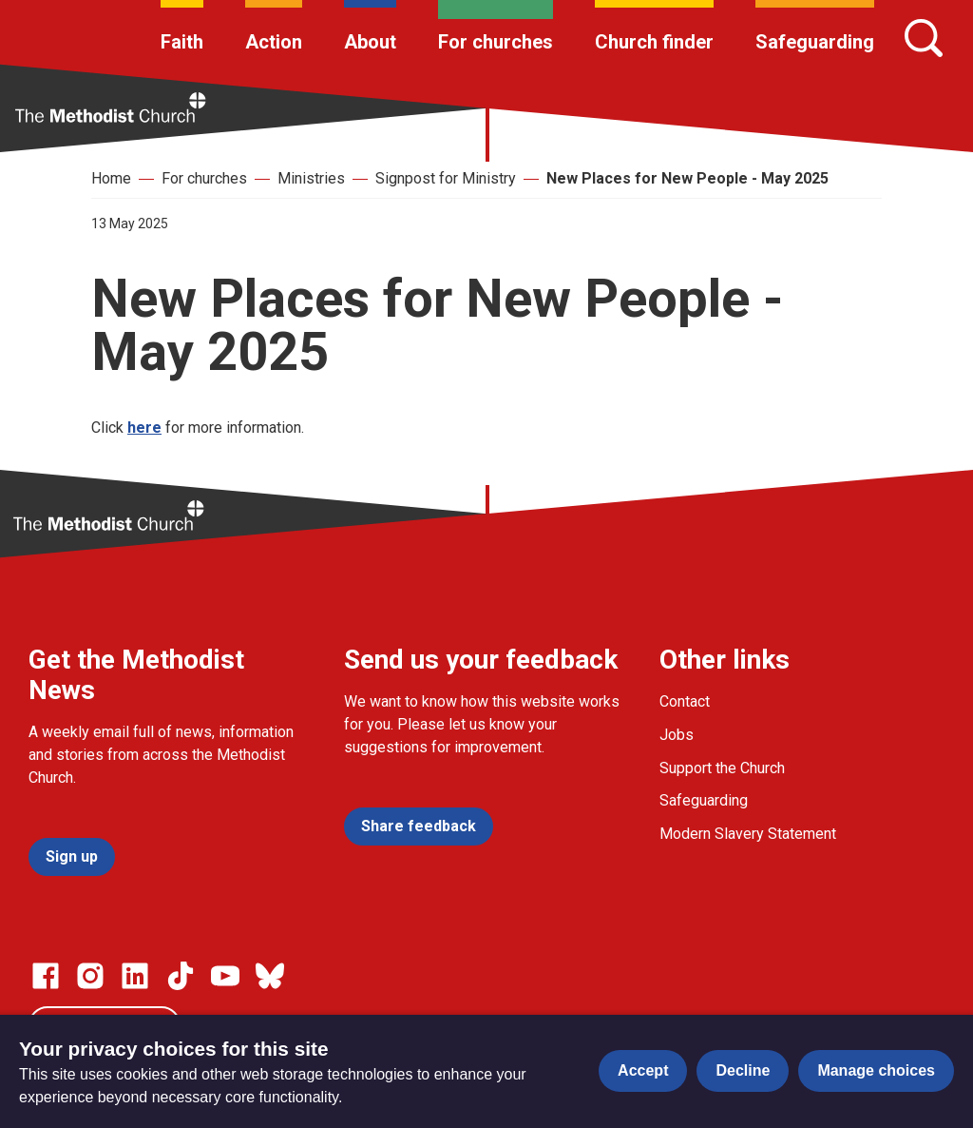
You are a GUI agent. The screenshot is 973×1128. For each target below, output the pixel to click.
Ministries (311, 178)
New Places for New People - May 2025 (687, 178)
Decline (742, 1070)
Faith (182, 41)
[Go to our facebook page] (46, 976)
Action (273, 41)
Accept (643, 1070)
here (144, 427)
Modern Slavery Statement (747, 834)
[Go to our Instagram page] (90, 976)
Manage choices (876, 1070)
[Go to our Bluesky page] (270, 976)
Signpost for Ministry (445, 178)
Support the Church (722, 768)
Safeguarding (814, 41)
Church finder (654, 41)
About (370, 41)
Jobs (676, 735)
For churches (495, 41)
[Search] (924, 38)
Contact (684, 701)
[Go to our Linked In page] (135, 976)
